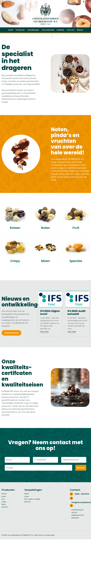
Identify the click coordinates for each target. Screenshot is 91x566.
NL (55, 39)
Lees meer (44, 341)
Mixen (4, 515)
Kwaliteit (60, 34)
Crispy (4, 513)
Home (10, 34)
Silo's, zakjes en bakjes (32, 510)
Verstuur (81, 478)
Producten (20, 34)
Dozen (26, 507)
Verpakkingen (33, 34)
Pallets (26, 505)
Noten (4, 507)
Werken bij (35, 39)
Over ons (70, 34)
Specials (5, 518)
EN (60, 39)
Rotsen (4, 505)
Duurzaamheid (48, 34)
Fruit (3, 510)
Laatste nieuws (11, 343)
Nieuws (80, 34)
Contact (46, 39)
